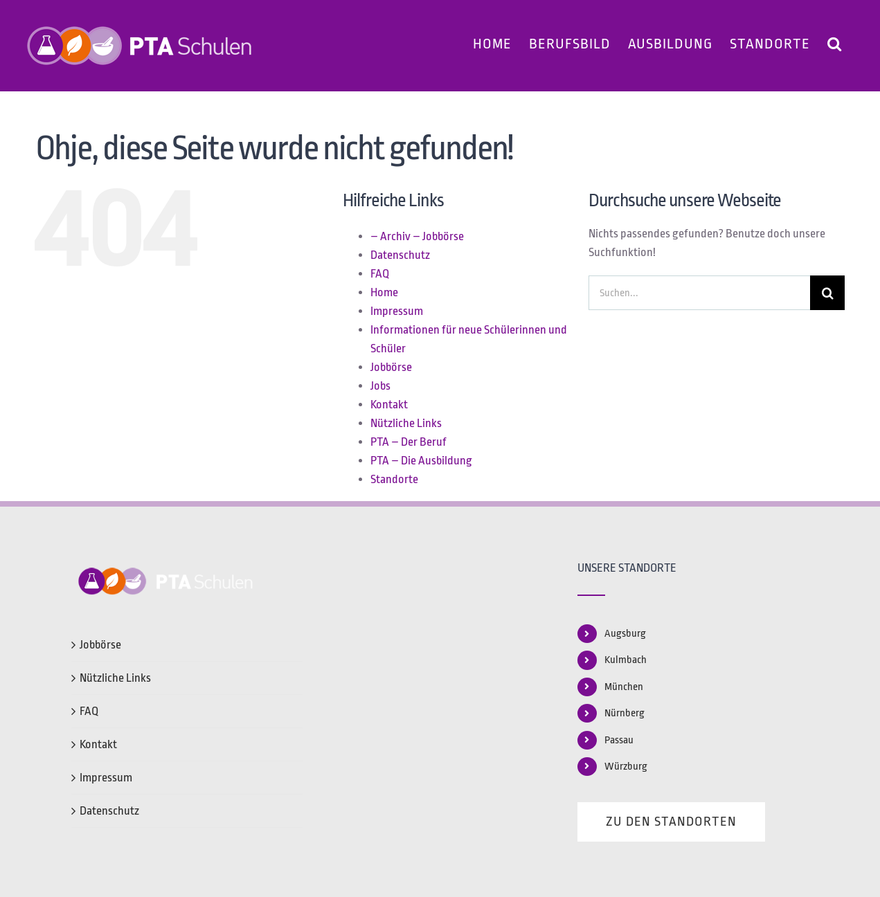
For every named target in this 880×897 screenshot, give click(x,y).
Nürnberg (624, 713)
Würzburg (625, 766)
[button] (834, 41)
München (623, 687)
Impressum (396, 311)
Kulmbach (625, 660)
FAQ (379, 273)
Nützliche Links (406, 423)
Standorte (394, 479)
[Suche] (827, 292)
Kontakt (389, 404)
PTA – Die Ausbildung (421, 460)
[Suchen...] (699, 292)
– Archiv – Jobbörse (417, 236)
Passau (619, 740)
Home (384, 292)
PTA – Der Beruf (408, 441)
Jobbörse (391, 367)
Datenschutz (400, 255)
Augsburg (625, 634)
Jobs (380, 385)
